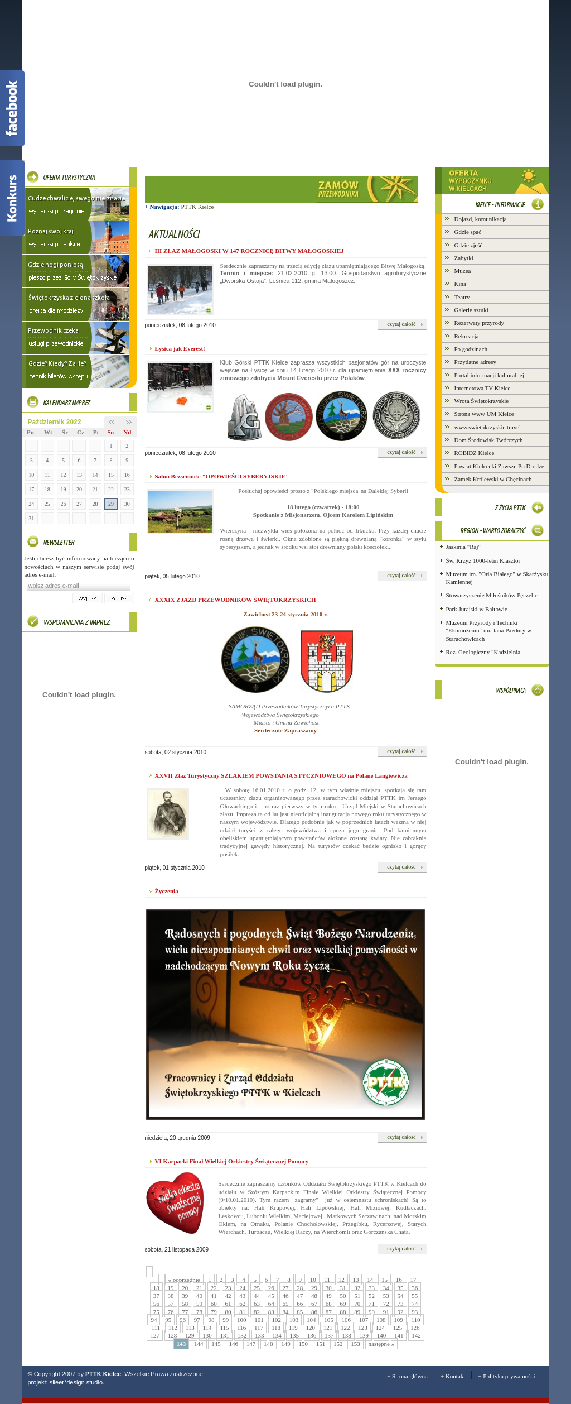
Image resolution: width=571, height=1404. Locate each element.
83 (271, 1312)
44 (257, 1295)
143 (181, 1343)
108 (381, 1319)
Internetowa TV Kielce (482, 388)
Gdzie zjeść (468, 245)
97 (197, 1319)
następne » (382, 1343)
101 (259, 1319)
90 (372, 1312)
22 (111, 489)
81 (242, 1312)
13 (79, 475)
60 (214, 1303)
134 (277, 1335)
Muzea (462, 270)
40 (199, 1295)
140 (381, 1335)
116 (241, 1327)
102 (276, 1319)
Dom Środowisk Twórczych (488, 440)
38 (171, 1295)
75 (156, 1312)
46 (286, 1295)
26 (63, 504)
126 (415, 1327)
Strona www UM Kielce (484, 413)
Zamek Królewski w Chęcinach (493, 479)
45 (271, 1295)
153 (355, 1343)
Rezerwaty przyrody (479, 322)
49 (329, 1295)
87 (329, 1312)
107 (364, 1319)
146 (234, 1343)
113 (190, 1327)
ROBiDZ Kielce (474, 452)
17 (31, 489)
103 (294, 1319)
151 (321, 1343)
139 (364, 1335)
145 (216, 1343)
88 (343, 1312)
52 (372, 1295)
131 (224, 1335)
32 (357, 1288)
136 (312, 1335)
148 (268, 1343)
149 (286, 1343)
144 (199, 1343)
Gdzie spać (468, 231)
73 (401, 1303)
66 (300, 1303)
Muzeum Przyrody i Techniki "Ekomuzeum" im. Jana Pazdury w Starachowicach (488, 630)
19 (63, 489)
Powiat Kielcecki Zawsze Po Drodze (499, 466)
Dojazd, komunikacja (480, 218)
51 (357, 1295)
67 (314, 1303)
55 (415, 1295)
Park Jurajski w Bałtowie (476, 609)
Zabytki (463, 258)
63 (257, 1303)
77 (185, 1312)
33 (372, 1288)
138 (346, 1335)
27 (79, 504)
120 (311, 1327)
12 (63, 475)
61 (228, 1303)
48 (314, 1295)
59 (199, 1303)
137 (329, 1335)
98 (211, 1319)
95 (168, 1319)
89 (357, 1312)
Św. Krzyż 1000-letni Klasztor (483, 560)
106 (346, 1319)
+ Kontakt (453, 1376)
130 (207, 1335)
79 (214, 1312)
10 (31, 475)
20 (79, 489)
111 (155, 1327)
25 (47, 504)
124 (380, 1327)
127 (154, 1335)
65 (286, 1303)
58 (185, 1303)
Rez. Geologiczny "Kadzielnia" (484, 652)
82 (257, 1312)
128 (172, 1335)
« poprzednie (184, 1279)
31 (31, 518)
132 (242, 1335)
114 (207, 1327)
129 (190, 1335)
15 (111, 475)
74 (415, 1303)
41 (214, 1295)
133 (259, 1335)
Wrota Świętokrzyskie (481, 400)
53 (386, 1295)
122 (345, 1327)
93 (415, 1312)
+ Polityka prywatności (506, 1376)
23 (127, 489)
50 (343, 1295)
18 (47, 489)
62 (242, 1303)
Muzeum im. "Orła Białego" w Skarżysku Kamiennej (497, 578)
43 (242, 1295)
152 (338, 1343)
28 (95, 504)
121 (328, 1327)
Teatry (462, 297)
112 (172, 1327)
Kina (460, 283)
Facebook (12, 108)
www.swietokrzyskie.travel (487, 427)
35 (401, 1288)
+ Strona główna (407, 1376)
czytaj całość (401, 324)
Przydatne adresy (475, 361)
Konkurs (12, 198)
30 (127, 504)
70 (357, 1303)
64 (271, 1303)
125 (398, 1327)
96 (183, 1319)
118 (276, 1327)
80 (228, 1312)
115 (224, 1327)
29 (111, 504)
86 (314, 1312)
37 (156, 1295)
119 (293, 1327)
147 (251, 1343)
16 (127, 475)
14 (95, 475)
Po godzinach (471, 349)
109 (398, 1319)
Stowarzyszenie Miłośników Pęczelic (492, 595)
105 (328, 1319)
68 (329, 1303)
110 (415, 1319)
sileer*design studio (76, 1382)
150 (303, 1343)
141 (399, 1335)
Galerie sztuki (471, 309)
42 (228, 1295)
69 (343, 1303)
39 (185, 1295)
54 (401, 1295)
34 (386, 1288)
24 (31, 504)
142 (416, 1335)
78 (199, 1312)
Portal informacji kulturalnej (489, 375)
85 (300, 1312)
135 (294, 1335)
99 (225, 1319)
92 (401, 1312)
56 (156, 1303)
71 (372, 1303)
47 (300, 1295)
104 (311, 1319)
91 (386, 1312)
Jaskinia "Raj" (463, 546)
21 (95, 489)
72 (386, 1303)
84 (286, 1312)
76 (171, 1312)
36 (415, 1288)
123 (362, 1327)
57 (171, 1303)
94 (154, 1319)
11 (47, 475)
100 (241, 1319)
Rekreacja (466, 336)
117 (258, 1327)
